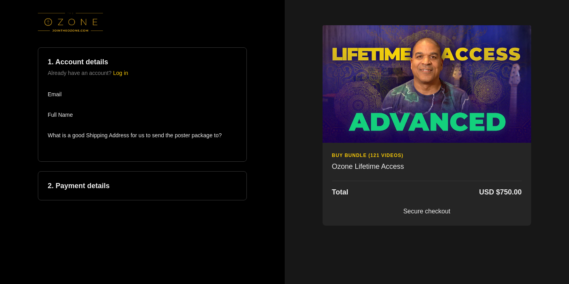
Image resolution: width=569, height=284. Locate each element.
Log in (120, 73)
